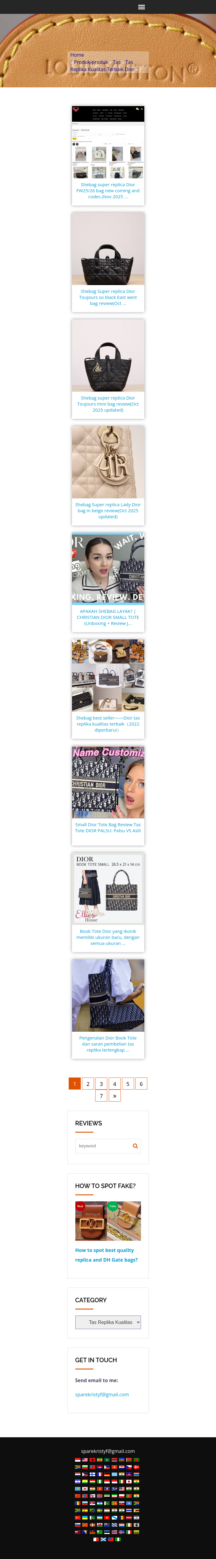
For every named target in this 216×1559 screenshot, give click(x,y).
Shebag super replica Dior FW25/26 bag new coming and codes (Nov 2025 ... (108, 190)
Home (77, 55)
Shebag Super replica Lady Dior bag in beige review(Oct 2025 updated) (108, 510)
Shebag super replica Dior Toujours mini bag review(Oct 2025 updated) (108, 404)
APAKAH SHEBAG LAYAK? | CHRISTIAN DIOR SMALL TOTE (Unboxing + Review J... (108, 617)
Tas (117, 62)
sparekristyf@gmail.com (102, 1394)
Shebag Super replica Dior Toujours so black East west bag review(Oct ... (108, 297)
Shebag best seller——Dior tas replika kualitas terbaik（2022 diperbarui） (108, 724)
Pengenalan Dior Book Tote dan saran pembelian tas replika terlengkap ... (107, 1044)
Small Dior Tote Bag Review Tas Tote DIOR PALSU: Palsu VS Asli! (108, 827)
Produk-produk (91, 62)
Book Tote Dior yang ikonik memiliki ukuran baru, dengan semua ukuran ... (107, 937)
